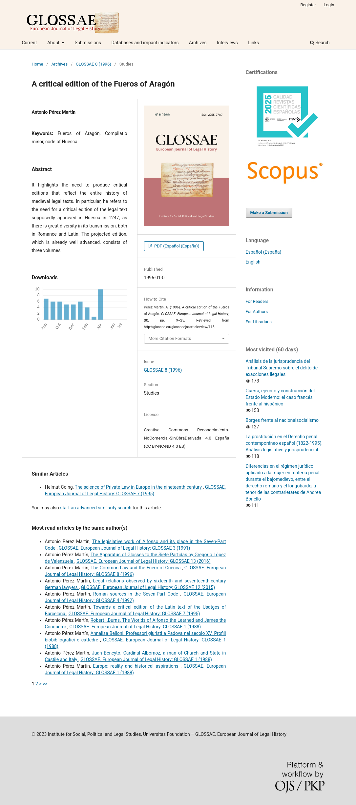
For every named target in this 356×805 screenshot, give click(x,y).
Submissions (88, 42)
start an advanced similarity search (95, 507)
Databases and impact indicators (145, 42)
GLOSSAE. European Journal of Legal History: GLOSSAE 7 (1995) (134, 613)
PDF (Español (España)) (176, 246)
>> (45, 683)
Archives (198, 42)
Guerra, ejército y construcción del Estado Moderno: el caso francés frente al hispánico (280, 397)
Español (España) (264, 252)
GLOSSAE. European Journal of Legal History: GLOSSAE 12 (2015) (148, 587)
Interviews (227, 42)
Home (37, 64)
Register (308, 4)
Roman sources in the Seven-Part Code (136, 594)
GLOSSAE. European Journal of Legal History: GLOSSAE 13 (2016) (143, 561)
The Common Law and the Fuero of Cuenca (136, 567)
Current (29, 42)
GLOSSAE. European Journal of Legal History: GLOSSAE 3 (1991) (124, 548)
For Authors (257, 311)
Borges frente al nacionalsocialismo (282, 420)
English (253, 262)
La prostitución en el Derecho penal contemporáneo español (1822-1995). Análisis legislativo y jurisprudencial (284, 443)
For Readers (257, 301)
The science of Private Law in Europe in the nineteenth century (139, 487)
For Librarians (259, 321)
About (54, 42)
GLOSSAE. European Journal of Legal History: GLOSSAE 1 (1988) (135, 626)
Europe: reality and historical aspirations (136, 666)
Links (253, 42)
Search (319, 42)
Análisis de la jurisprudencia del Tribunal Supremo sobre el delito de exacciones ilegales (282, 368)
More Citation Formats (170, 338)
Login (329, 4)
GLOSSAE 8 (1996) (93, 64)
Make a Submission (269, 212)
